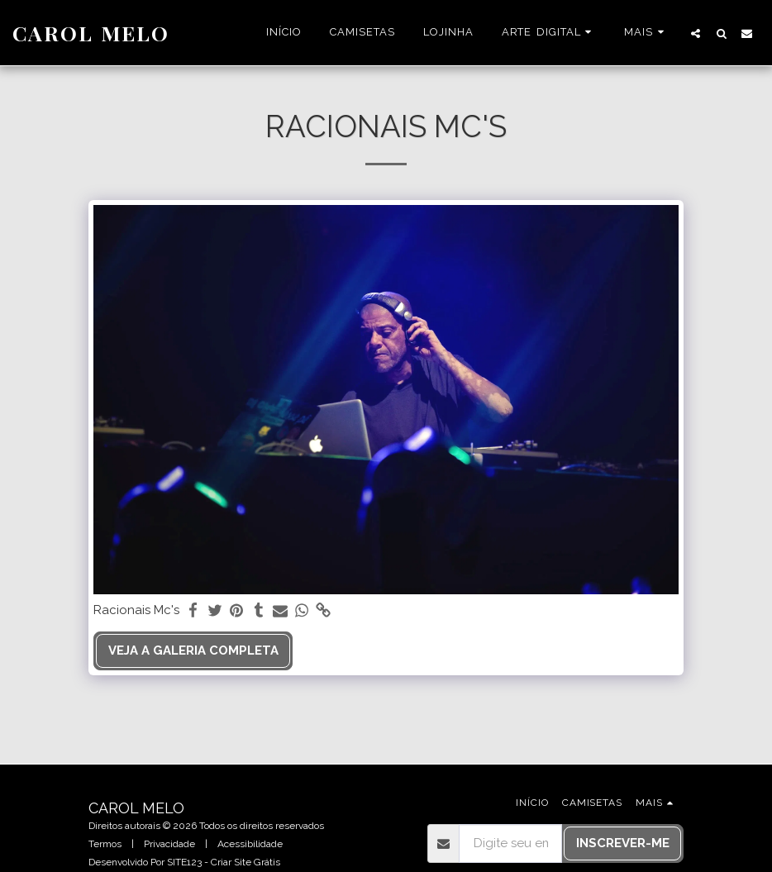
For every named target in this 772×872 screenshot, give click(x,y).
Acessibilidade (250, 844)
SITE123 (184, 862)
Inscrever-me (623, 843)
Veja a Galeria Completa (193, 650)
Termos (105, 844)
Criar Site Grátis (245, 862)
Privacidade (169, 844)
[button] (549, 33)
